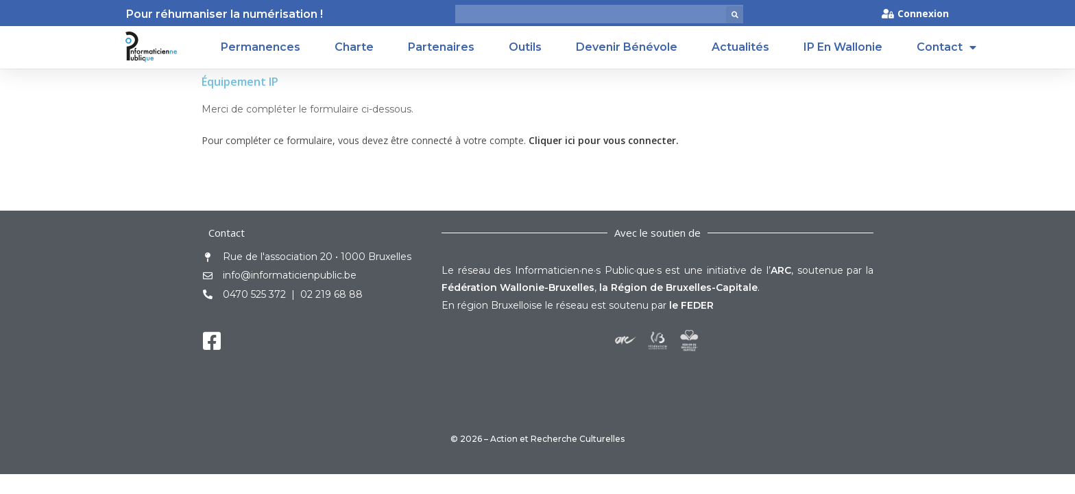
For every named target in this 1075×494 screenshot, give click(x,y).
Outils (525, 47)
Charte (354, 47)
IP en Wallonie (843, 47)
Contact (946, 47)
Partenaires (441, 47)
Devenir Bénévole (626, 47)
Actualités (740, 47)
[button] (734, 14)
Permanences (260, 47)
